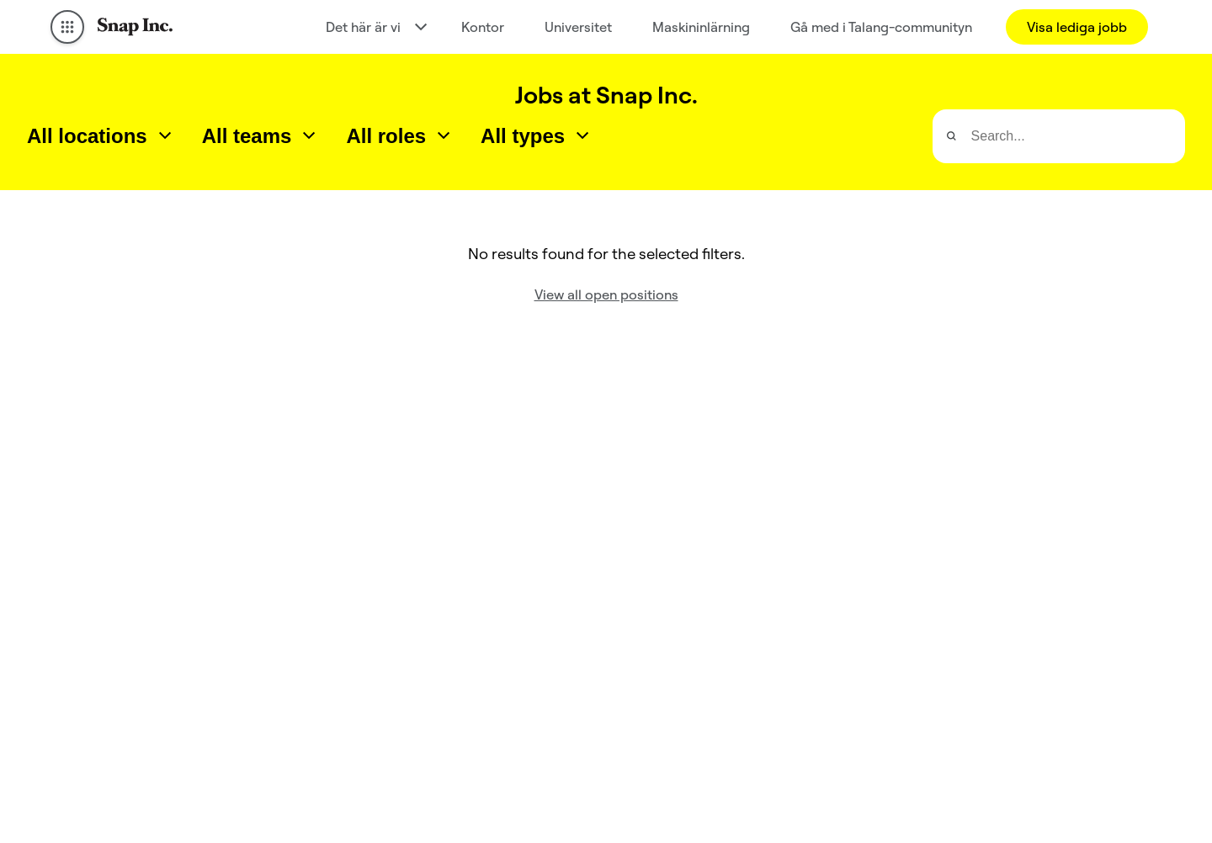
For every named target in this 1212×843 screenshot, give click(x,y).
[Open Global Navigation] (67, 27)
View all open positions (606, 294)
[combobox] (101, 136)
